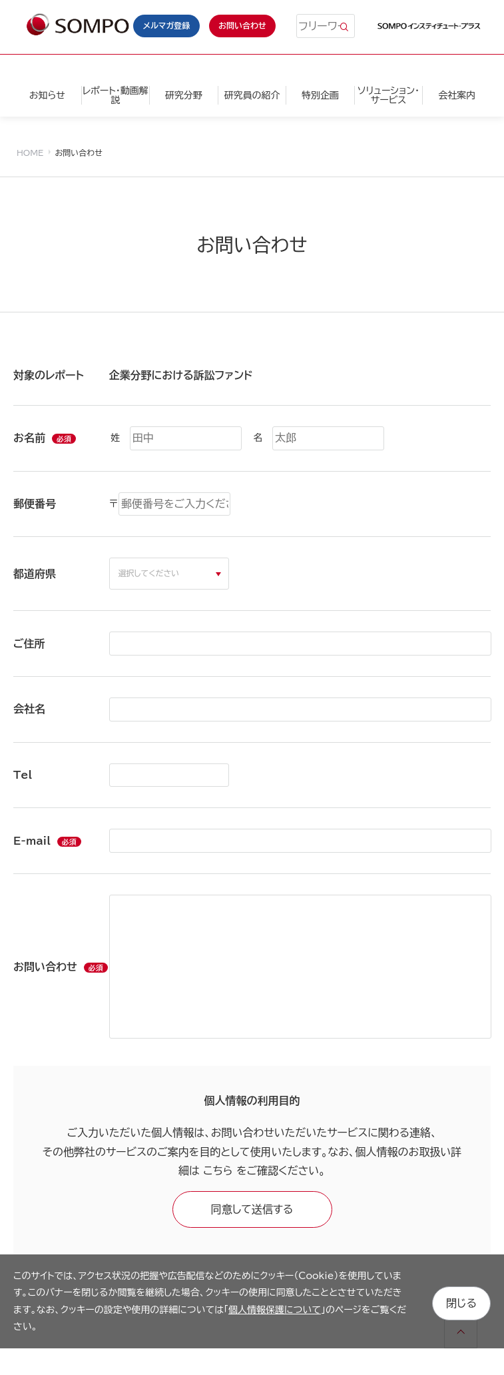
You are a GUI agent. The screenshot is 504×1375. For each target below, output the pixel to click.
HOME (30, 153)
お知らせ (47, 95)
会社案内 (456, 95)
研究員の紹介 (252, 95)
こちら (217, 1170)
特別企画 (320, 95)
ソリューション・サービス (388, 95)
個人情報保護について (274, 1309)
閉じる (461, 1301)
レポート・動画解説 (115, 95)
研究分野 (183, 95)
